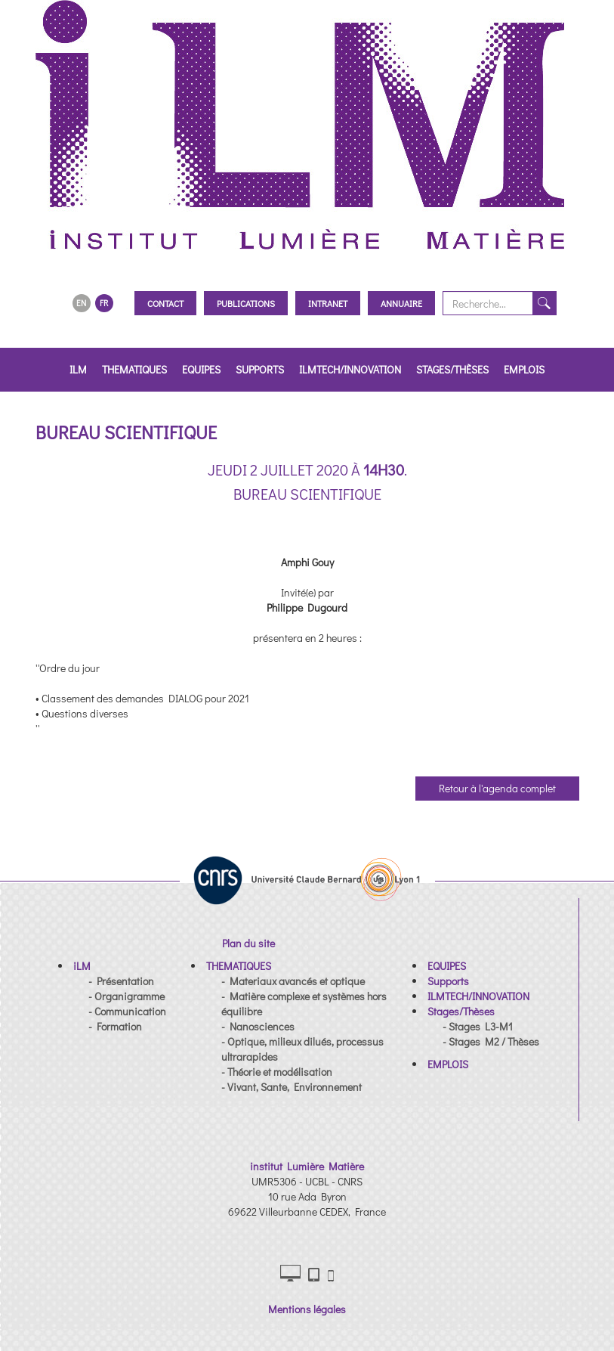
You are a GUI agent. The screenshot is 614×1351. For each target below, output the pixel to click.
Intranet (327, 303)
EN (81, 302)
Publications (246, 303)
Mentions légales (307, 1309)
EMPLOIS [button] (524, 369)
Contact (165, 303)
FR (104, 302)
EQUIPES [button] (201, 369)
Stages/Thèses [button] (452, 369)
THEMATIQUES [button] (134, 369)
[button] (82, 966)
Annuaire (401, 303)
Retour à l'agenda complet (497, 788)
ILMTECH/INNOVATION (350, 369)
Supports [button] (260, 369)
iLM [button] (78, 369)
